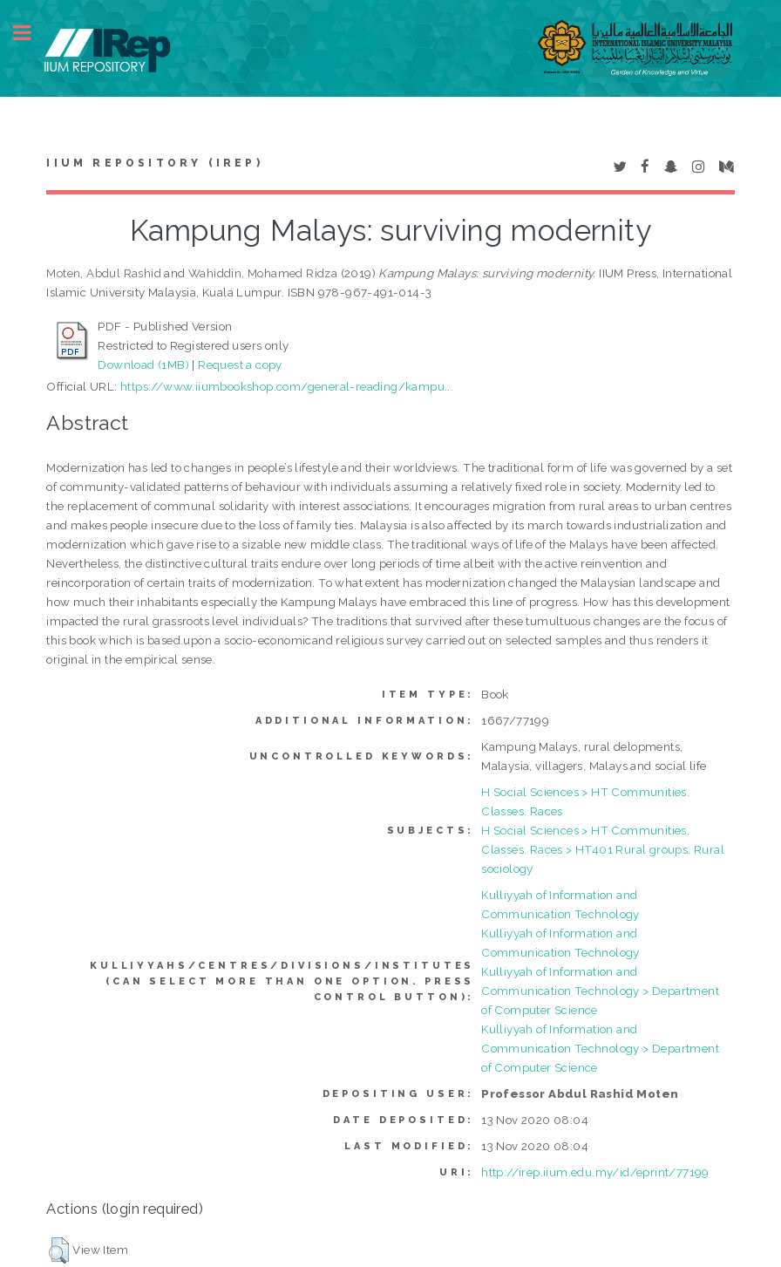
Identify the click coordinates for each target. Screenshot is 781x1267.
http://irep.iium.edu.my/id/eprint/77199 (595, 1172)
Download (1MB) (143, 364)
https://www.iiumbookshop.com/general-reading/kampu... (286, 386)
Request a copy (240, 364)
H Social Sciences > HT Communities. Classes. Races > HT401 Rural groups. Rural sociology (602, 849)
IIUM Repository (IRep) (154, 163)
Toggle (31, 32)
